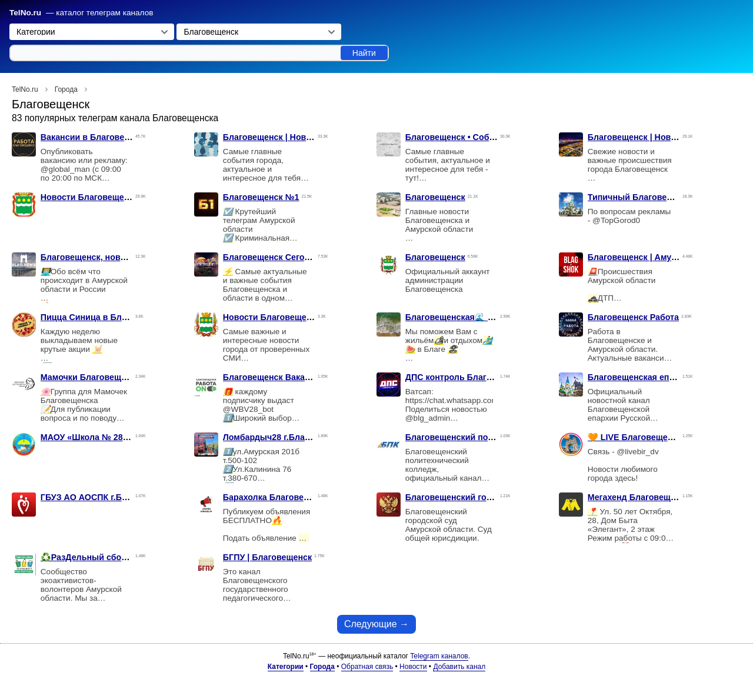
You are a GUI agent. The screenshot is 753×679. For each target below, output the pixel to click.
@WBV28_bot (248, 409)
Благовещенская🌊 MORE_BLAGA (476, 317)
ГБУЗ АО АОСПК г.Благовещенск (108, 497)
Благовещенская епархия (641, 377)
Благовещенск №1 (261, 197)
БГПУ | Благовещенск (267, 557)
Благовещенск (435, 197)
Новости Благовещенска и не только (117, 197)
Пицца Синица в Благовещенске (108, 317)
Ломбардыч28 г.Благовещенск (286, 437)
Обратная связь (367, 667)
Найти (364, 53)
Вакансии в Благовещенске (98, 137)
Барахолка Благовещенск (276, 497)
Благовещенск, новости (90, 257)
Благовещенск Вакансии (274, 377)
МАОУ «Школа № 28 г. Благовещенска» (121, 437)
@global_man (65, 169)
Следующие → (376, 624)
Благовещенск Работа (633, 317)
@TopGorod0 (616, 220)
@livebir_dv (637, 451)
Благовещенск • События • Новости (479, 137)
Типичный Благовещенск (640, 197)
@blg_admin (428, 418)
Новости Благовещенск (272, 317)
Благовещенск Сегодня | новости (292, 257)
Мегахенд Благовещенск (638, 497)
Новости (413, 667)
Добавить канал (459, 667)
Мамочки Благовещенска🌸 (98, 377)
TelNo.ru (25, 12)
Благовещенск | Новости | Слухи (290, 137)
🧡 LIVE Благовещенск (635, 437)
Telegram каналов (439, 656)
